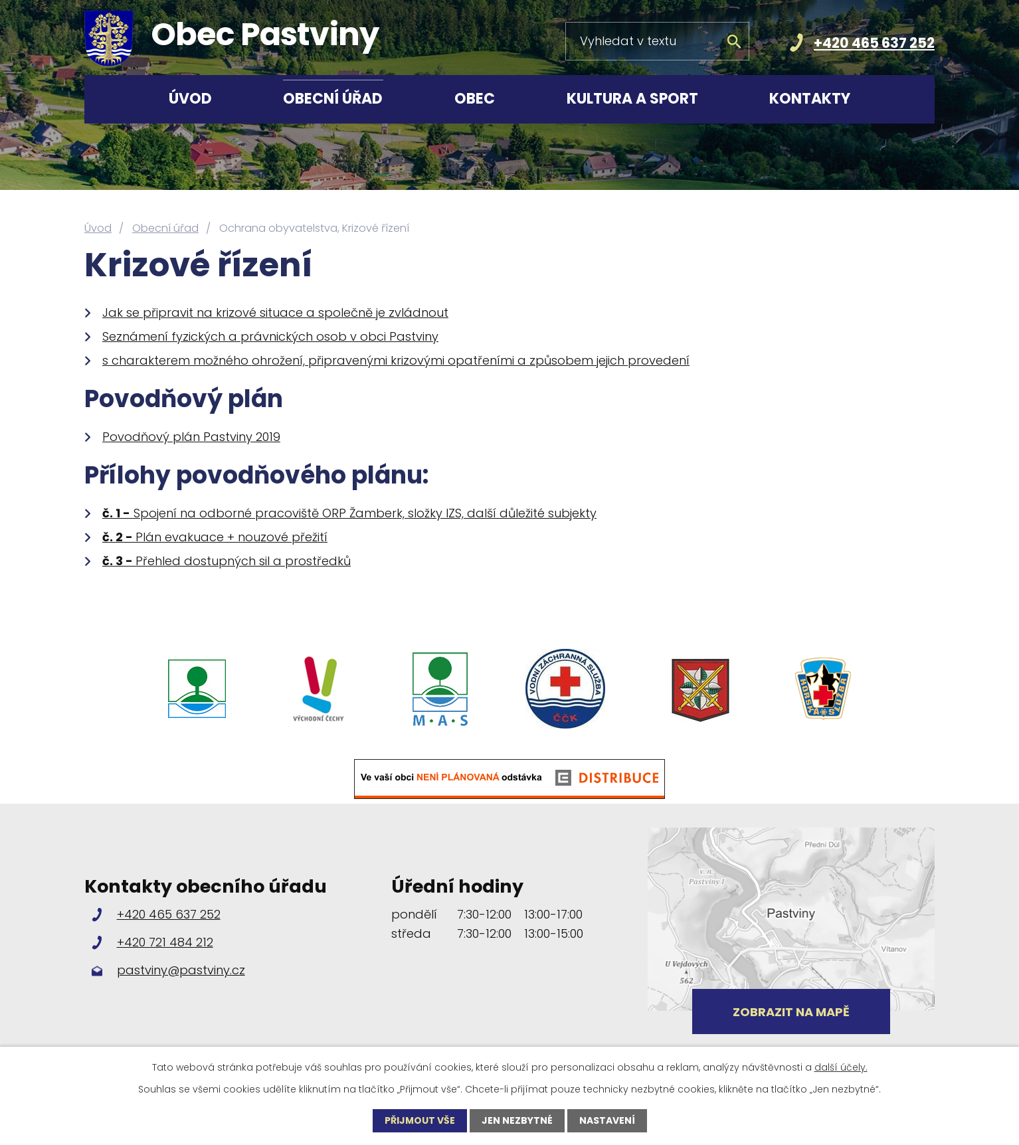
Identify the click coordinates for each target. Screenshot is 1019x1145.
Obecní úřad (333, 98)
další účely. (841, 1067)
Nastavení (607, 1120)
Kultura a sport (632, 98)
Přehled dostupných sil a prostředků (226, 561)
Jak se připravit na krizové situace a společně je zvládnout (275, 312)
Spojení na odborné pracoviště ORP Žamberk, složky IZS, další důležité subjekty (349, 513)
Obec (474, 98)
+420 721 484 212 (165, 942)
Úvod (190, 98)
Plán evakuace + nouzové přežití (214, 537)
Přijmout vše (420, 1120)
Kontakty (809, 98)
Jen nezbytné (517, 1120)
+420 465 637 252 (874, 42)
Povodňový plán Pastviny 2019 (191, 436)
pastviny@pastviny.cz (181, 970)
